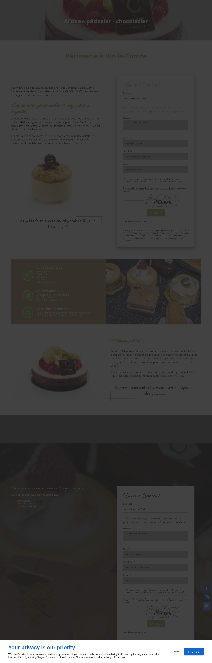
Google (109, 657)
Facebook (119, 657)
